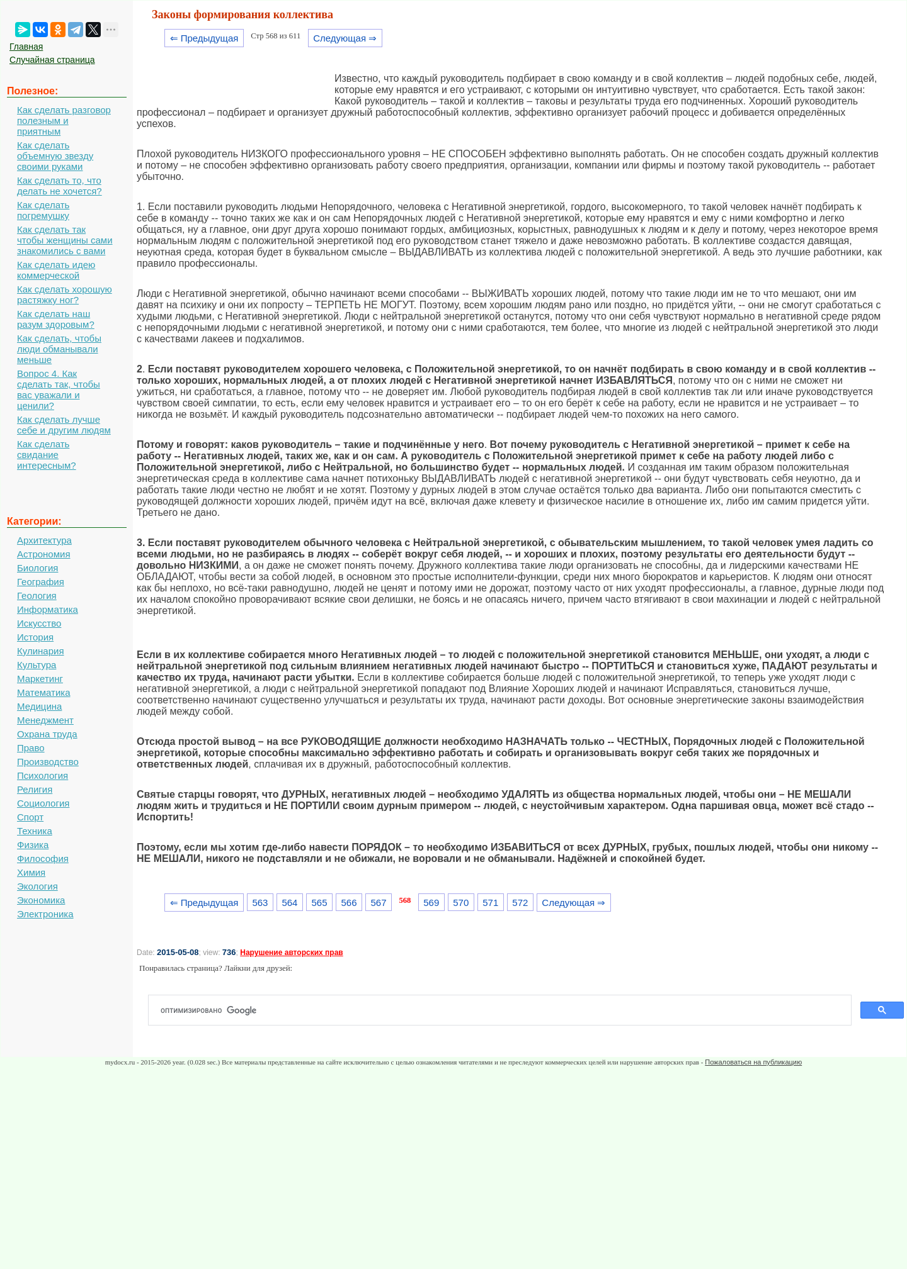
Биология (37, 567)
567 (379, 902)
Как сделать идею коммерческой (56, 270)
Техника (34, 830)
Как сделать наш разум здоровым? (55, 319)
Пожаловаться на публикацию (753, 1062)
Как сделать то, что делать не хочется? (59, 185)
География (40, 581)
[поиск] (505, 1010)
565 (319, 902)
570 (461, 902)
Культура (36, 664)
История (35, 637)
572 (520, 902)
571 (490, 902)
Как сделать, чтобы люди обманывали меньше (59, 349)
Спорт (30, 817)
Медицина (39, 706)
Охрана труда (47, 734)
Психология (42, 775)
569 (431, 902)
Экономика (41, 900)
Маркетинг (40, 678)
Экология (37, 886)
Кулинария (40, 651)
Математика (44, 692)
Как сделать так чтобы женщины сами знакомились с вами (65, 240)
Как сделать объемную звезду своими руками (55, 156)
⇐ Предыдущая (204, 38)
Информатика (47, 609)
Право (31, 747)
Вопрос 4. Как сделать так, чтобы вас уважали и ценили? (58, 389)
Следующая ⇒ (345, 38)
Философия (43, 858)
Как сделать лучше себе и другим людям (64, 424)
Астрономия (44, 554)
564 (289, 902)
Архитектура (44, 540)
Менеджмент (45, 720)
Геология (37, 595)
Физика (32, 844)
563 (260, 902)
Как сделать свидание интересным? (46, 455)
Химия (31, 872)
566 (349, 902)
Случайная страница (52, 60)
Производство (48, 761)
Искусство (39, 623)
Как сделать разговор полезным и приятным (64, 120)
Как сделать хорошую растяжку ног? (64, 294)
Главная (26, 47)
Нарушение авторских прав (291, 952)
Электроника (45, 913)
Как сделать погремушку (43, 210)
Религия (34, 789)
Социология (43, 803)
